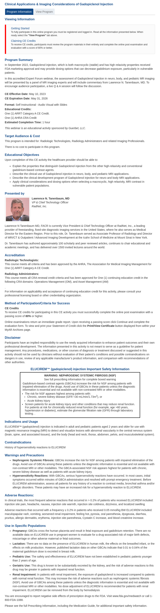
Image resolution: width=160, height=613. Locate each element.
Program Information (19, 11)
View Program (44, 11)
